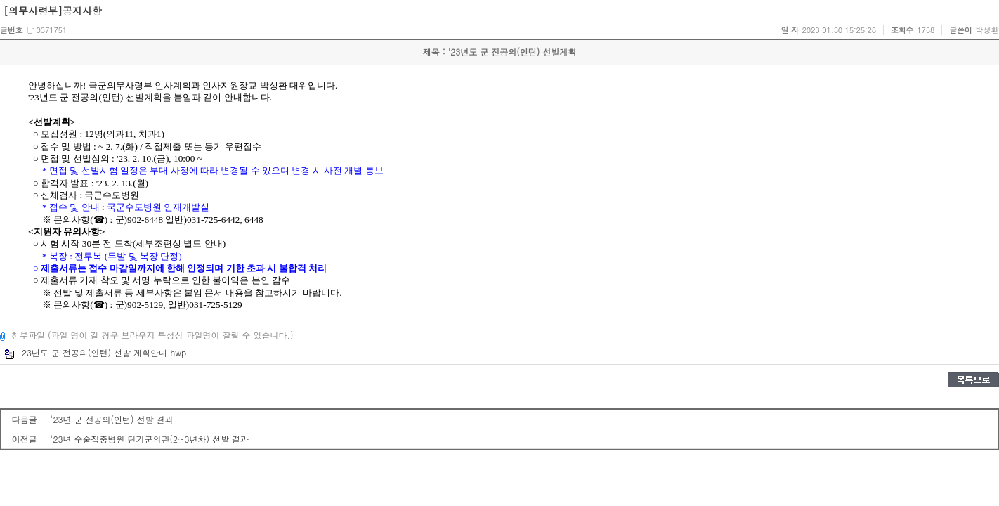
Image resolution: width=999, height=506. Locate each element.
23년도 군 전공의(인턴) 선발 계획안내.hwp (95, 352)
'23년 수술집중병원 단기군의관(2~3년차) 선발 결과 (150, 439)
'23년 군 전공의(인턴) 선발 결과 (112, 419)
